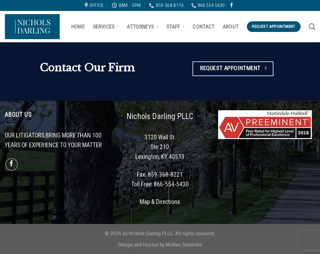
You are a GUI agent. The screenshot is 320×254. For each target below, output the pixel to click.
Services (106, 26)
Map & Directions (160, 201)
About (231, 26)
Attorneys (142, 26)
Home (78, 26)
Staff (175, 26)
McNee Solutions (184, 244)
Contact (203, 26)
